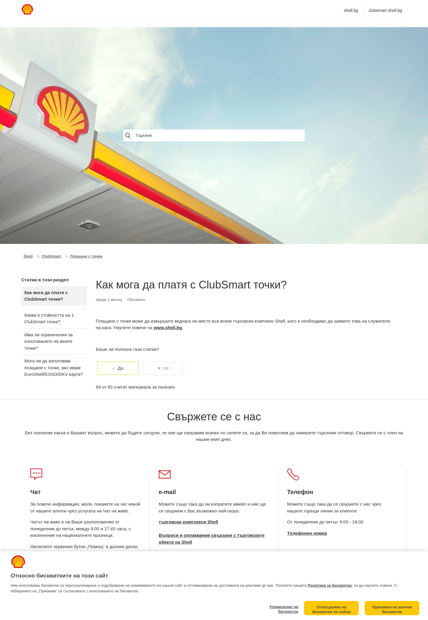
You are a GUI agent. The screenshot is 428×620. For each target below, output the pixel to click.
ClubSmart (51, 256)
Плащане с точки (86, 256)
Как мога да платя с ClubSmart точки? (46, 296)
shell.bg (351, 10)
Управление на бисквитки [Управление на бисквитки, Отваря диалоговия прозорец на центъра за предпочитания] (283, 609)
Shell (28, 256)
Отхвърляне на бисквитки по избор (331, 609)
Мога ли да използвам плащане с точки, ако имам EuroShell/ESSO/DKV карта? (53, 367)
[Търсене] (214, 135)
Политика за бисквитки (330, 585)
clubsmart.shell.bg (385, 10)
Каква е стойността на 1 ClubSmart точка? (49, 318)
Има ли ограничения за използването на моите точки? (48, 341)
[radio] (118, 368)
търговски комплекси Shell (188, 521)
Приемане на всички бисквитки (392, 609)
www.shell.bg (168, 327)
